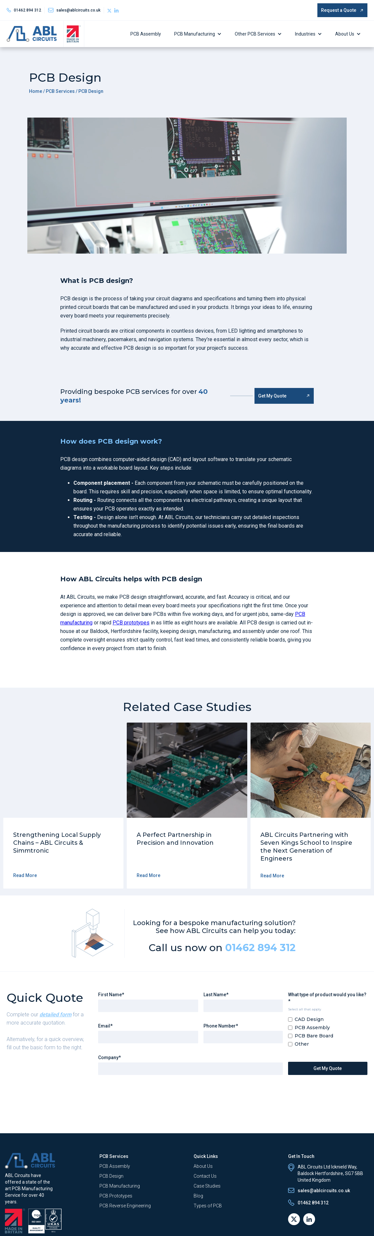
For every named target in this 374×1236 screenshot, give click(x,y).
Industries (305, 34)
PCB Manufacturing (194, 34)
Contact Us (205, 1176)
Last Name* (215, 994)
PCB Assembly (145, 34)
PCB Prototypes (115, 1195)
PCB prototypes (131, 622)
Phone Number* (220, 1026)
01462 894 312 (27, 10)
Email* (105, 1026)
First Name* (111, 994)
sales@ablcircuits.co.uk (324, 1190)
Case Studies (207, 1186)
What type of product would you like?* (327, 998)
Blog (198, 1195)
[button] (199, 34)
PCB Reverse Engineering (125, 1205)
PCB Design (111, 1176)
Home (35, 91)
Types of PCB (208, 1205)
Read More (25, 875)
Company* (109, 1057)
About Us (344, 34)
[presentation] (148, 1093)
